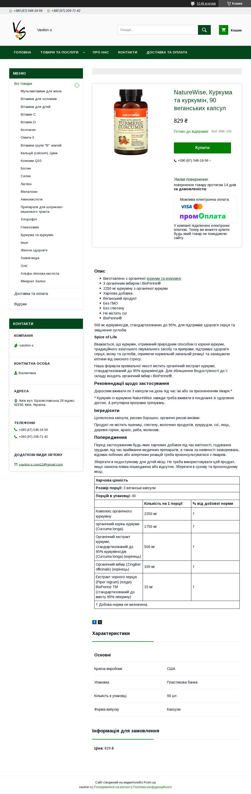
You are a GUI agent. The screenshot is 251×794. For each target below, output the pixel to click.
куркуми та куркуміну (164, 278)
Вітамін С (28, 114)
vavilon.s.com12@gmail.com (41, 464)
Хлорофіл (29, 219)
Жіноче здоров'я (34, 250)
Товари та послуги (59, 52)
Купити (202, 148)
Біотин (26, 168)
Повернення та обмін (35, 66)
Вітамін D (28, 122)
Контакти (127, 52)
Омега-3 (27, 137)
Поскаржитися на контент (112, 787)
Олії (24, 266)
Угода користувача (85, 66)
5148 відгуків (206, 3)
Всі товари (23, 84)
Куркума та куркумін (37, 235)
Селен (26, 176)
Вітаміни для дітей (35, 107)
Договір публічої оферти (139, 66)
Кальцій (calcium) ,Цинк (39, 153)
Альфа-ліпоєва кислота (40, 273)
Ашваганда (30, 258)
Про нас (101, 52)
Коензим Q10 (31, 161)
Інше (24, 242)
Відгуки (20, 304)
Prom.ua (150, 782)
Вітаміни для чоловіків (39, 99)
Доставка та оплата (167, 52)
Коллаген (28, 130)
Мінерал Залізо (33, 281)
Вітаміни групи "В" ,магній (41, 145)
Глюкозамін (30, 227)
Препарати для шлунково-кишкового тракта (42, 209)
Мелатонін (29, 192)
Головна (22, 52)
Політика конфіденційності (152, 787)
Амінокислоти (32, 199)
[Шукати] (204, 30)
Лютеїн (26, 184)
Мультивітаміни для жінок (41, 91)
